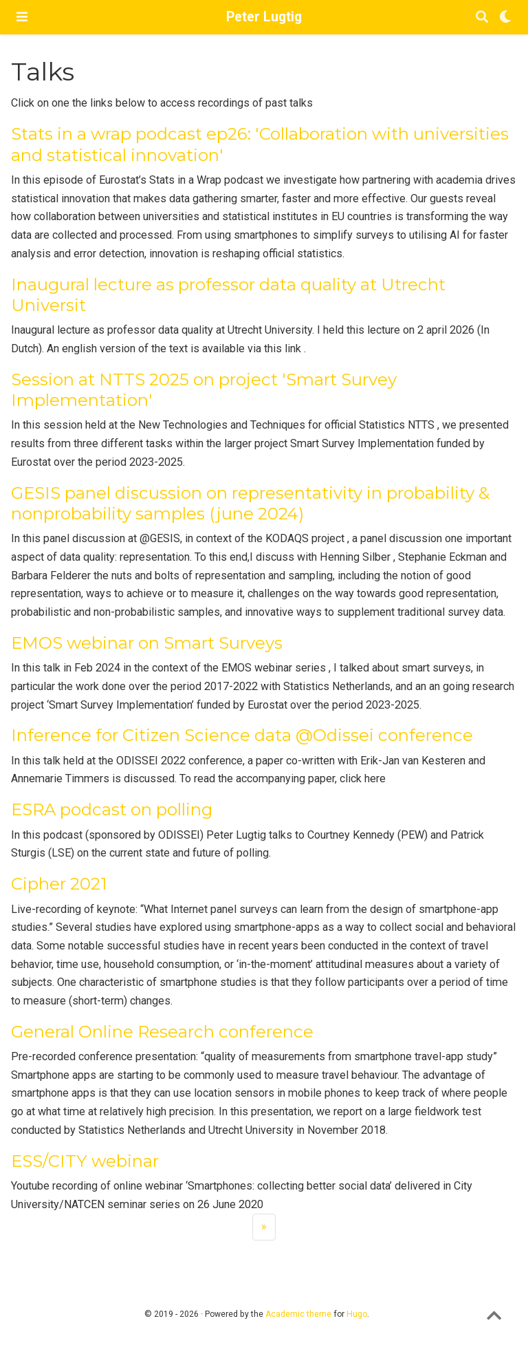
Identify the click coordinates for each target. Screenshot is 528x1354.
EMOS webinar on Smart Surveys (147, 643)
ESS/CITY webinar (85, 1161)
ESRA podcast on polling (111, 809)
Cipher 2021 (59, 884)
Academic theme (298, 1314)
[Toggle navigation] (22, 17)
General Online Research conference (162, 1032)
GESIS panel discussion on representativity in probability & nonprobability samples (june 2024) (250, 503)
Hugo (356, 1314)
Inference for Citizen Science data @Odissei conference (242, 735)
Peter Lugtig (264, 17)
